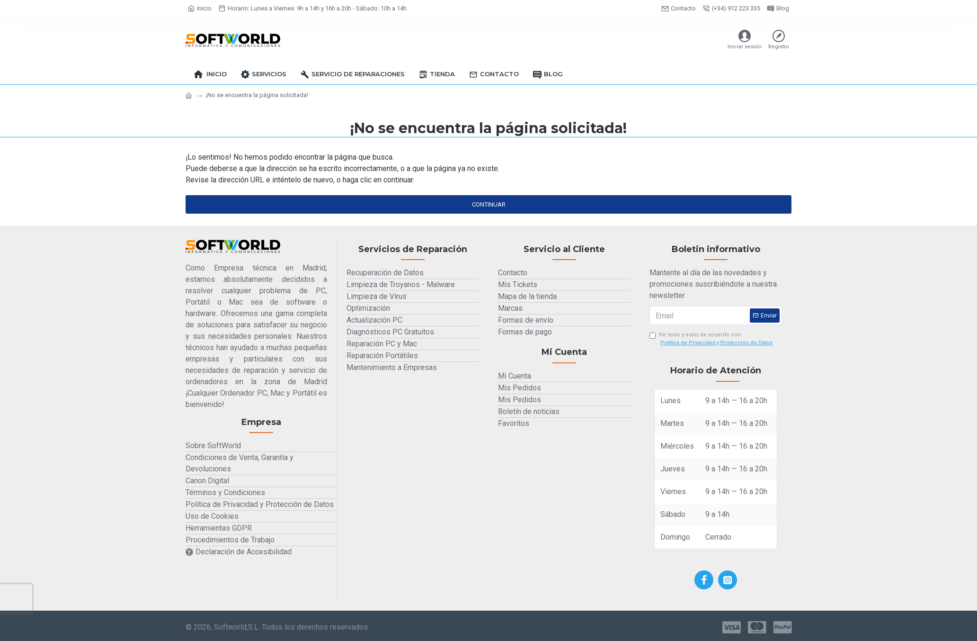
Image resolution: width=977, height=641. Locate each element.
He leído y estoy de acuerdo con (711, 339)
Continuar (489, 204)
